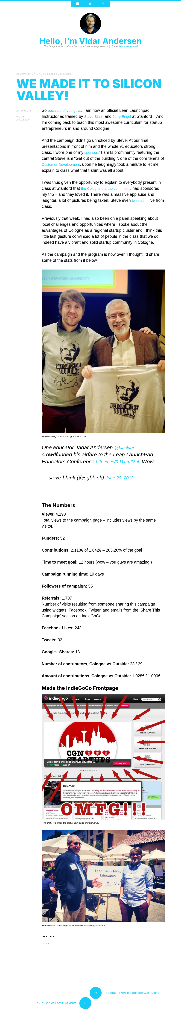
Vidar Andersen (23, 118)
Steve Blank (95, 116)
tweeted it (50, 206)
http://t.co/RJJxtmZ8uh (122, 461)
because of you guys (66, 110)
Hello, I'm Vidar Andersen (90, 41)
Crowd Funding (29, 74)
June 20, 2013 (122, 477)
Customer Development (63, 164)
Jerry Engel (125, 116)
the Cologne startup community (109, 188)
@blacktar (126, 447)
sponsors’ (93, 152)
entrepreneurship (59, 74)
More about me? (128, 46)
